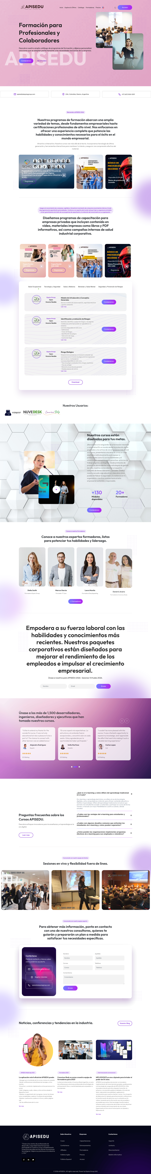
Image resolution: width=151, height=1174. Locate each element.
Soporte (111, 1141)
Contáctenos (26, 61)
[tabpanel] (75, 334)
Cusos (62, 1141)
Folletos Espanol (65, 1159)
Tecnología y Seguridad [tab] (52, 287)
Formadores (90, 7)
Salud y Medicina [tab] (69, 287)
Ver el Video (42, 61)
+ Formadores (75, 601)
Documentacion (114, 1150)
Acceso (125, 7)
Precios (98, 7)
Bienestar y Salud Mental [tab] (86, 287)
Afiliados (63, 1150)
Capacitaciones (85, 1141)
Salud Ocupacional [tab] (34, 287)
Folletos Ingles (65, 1155)
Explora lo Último (70, 7)
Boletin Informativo (115, 1155)
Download (75, 382)
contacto (112, 1145)
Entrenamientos (85, 1145)
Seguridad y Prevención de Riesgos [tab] (110, 287)
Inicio (61, 7)
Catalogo (81, 7)
